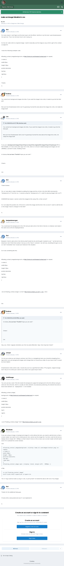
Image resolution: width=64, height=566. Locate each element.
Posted (12, 31)
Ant (4, 21)
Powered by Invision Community (32, 563)
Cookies (32, 561)
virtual (8, 353)
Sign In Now (32, 538)
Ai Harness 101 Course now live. (32, 12)
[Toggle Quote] (4, 123)
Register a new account (32, 526)
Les (7, 116)
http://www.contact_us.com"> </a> (34, 291)
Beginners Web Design (17, 23)
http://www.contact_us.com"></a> (32, 422)
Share (15, 548)
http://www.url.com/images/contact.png (35, 56)
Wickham (9, 430)
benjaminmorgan (12, 220)
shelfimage (10, 377)
